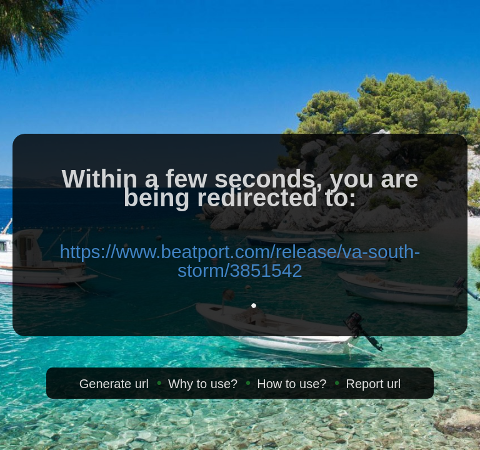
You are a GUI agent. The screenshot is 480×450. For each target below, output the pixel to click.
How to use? (291, 384)
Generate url (114, 384)
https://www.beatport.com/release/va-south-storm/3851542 (240, 261)
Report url (373, 384)
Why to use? (203, 384)
